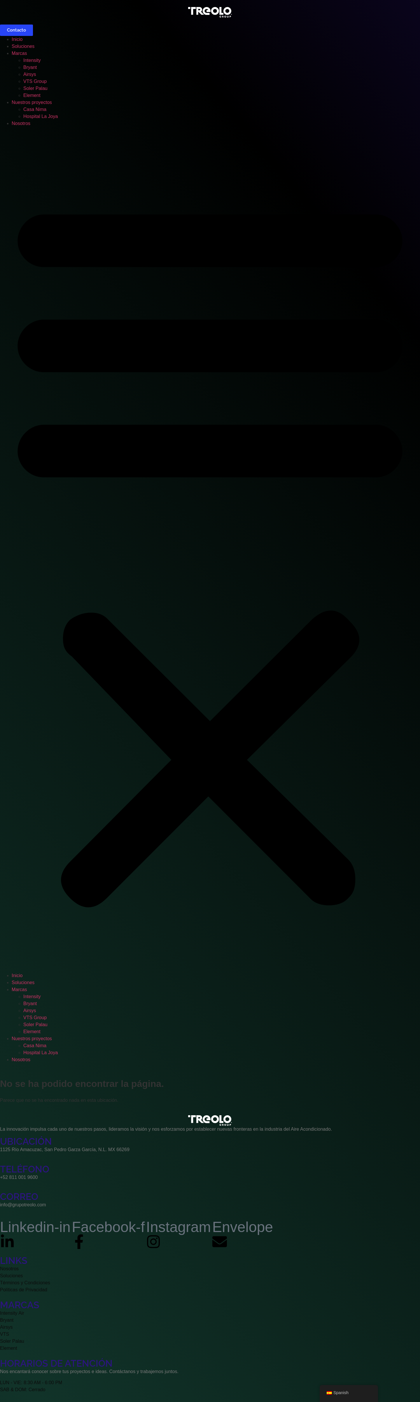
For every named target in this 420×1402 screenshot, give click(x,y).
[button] (210, 549)
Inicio (17, 39)
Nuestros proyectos (32, 102)
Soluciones (23, 46)
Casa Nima (34, 109)
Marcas (19, 53)
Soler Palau (35, 88)
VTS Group (35, 81)
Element (32, 95)
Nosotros (21, 123)
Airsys (29, 74)
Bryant (30, 67)
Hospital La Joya (40, 116)
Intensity (32, 60)
